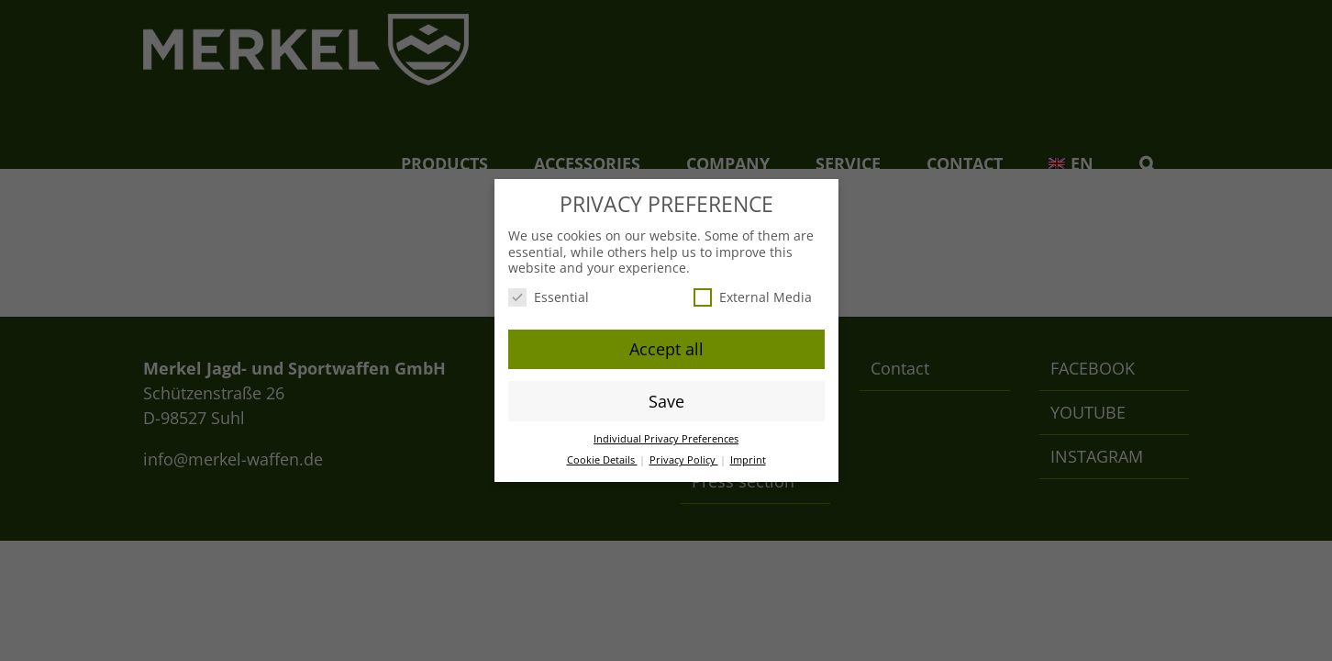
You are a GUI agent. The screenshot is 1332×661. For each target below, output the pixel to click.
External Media (753, 297)
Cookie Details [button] (602, 460)
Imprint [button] (748, 460)
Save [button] (666, 401)
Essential (548, 297)
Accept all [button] (666, 349)
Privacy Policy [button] (683, 460)
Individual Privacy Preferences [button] (666, 438)
